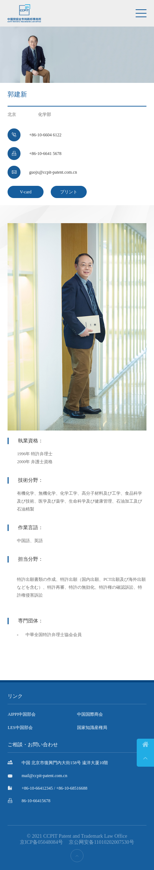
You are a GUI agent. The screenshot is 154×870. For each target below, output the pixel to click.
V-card (25, 191)
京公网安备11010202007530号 (101, 842)
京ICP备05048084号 (41, 842)
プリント (68, 191)
